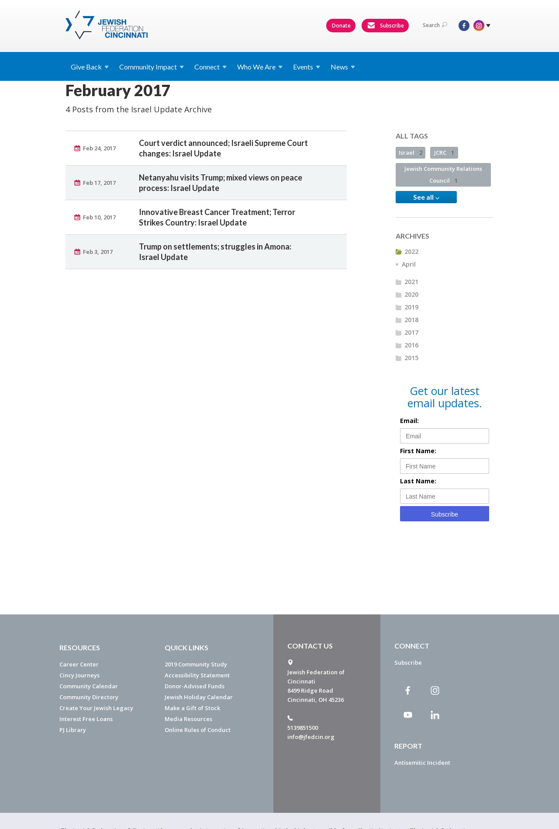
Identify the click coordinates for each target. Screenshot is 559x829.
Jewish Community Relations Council (443, 174)
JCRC (444, 152)
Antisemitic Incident (422, 763)
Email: (409, 420)
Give (90, 66)
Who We (260, 66)
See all (426, 197)
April (409, 264)
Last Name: (418, 481)
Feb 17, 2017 (99, 183)
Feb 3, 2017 (98, 252)
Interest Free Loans (86, 719)
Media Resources (188, 719)
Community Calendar (88, 686)
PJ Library (72, 730)
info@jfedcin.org (311, 737)
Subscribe (385, 26)
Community (151, 66)
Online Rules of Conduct (198, 730)
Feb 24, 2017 (99, 148)
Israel (410, 152)
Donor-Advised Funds (194, 686)
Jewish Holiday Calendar (199, 697)
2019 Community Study (196, 664)
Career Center (79, 664)
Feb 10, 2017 (99, 217)
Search (435, 25)
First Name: (418, 451)
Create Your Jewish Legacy (96, 708)
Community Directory (88, 697)
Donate (341, 25)
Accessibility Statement (197, 675)
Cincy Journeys (79, 675)
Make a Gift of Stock (192, 708)
